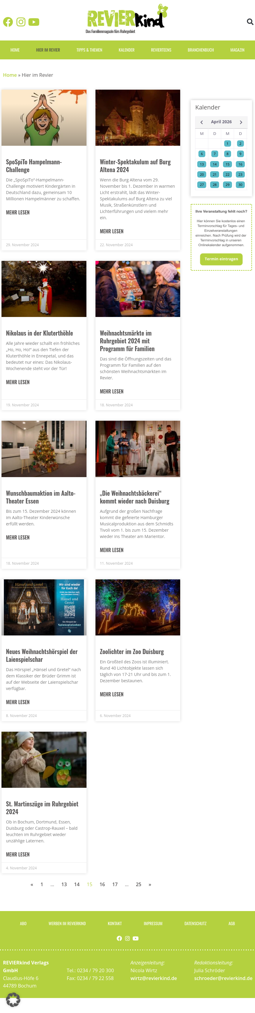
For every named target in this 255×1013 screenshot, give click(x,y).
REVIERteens (161, 49)
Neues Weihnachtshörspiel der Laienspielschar (42, 655)
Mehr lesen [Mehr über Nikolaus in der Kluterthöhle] (18, 382)
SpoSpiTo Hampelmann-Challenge (34, 165)
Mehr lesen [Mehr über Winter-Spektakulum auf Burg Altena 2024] (112, 231)
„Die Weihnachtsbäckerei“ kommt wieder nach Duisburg (134, 497)
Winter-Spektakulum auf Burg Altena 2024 (135, 165)
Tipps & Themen (89, 49)
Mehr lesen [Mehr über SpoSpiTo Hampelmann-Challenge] (18, 212)
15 (228, 164)
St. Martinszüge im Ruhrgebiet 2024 (42, 807)
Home (14, 49)
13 (64, 884)
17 (115, 884)
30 (240, 184)
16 (102, 884)
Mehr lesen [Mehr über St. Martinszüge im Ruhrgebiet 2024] (18, 854)
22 (228, 174)
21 (215, 174)
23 (240, 174)
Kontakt (115, 923)
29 (228, 184)
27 (202, 184)
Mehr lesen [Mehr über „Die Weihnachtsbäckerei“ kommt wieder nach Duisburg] (112, 550)
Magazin (237, 49)
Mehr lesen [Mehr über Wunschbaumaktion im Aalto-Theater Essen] (18, 537)
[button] (250, 22)
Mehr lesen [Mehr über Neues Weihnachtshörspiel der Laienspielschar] (18, 702)
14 (77, 884)
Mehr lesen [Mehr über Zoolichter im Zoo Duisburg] (112, 694)
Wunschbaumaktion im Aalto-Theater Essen (40, 497)
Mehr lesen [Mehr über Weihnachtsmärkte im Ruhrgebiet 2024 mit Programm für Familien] (112, 391)
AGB (232, 923)
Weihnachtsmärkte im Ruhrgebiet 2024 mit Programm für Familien (127, 340)
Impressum (153, 923)
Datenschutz (195, 923)
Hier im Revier (48, 49)
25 (138, 884)
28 (215, 184)
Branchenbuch (201, 49)
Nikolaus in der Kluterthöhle (39, 332)
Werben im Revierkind (67, 923)
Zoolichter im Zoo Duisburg (132, 651)
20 (202, 174)
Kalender (127, 49)
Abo (23, 923)
